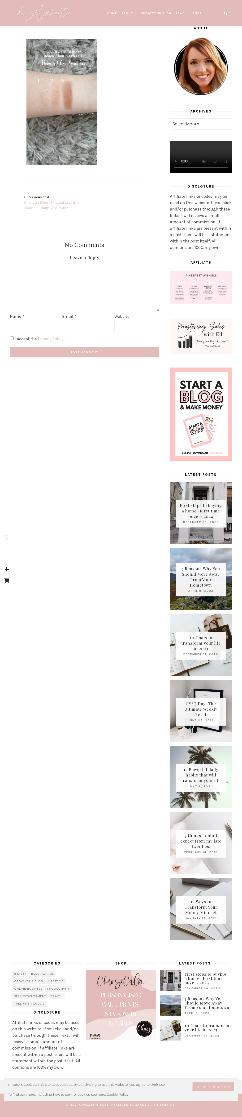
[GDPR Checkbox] (12, 338)
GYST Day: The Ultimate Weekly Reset (200, 709)
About (127, 13)
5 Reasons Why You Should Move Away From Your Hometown (201, 577)
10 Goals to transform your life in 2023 (201, 643)
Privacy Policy (50, 338)
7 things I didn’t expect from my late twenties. (200, 841)
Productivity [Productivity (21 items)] (58, 988)
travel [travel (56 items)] (57, 996)
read (180, 13)
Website (122, 316)
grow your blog (156, 13)
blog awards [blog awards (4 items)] (42, 973)
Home (112, 13)
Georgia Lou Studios (155, 1105)
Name (17, 316)
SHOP (197, 13)
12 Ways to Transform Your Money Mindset (201, 907)
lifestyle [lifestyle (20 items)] (56, 981)
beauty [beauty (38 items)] (20, 973)
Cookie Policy (117, 1094)
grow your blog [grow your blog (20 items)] (28, 981)
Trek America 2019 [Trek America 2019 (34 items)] (29, 1003)
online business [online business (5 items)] (28, 988)
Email (69, 316)
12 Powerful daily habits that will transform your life (201, 775)
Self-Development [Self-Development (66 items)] (30, 996)
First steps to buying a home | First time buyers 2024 (201, 511)
